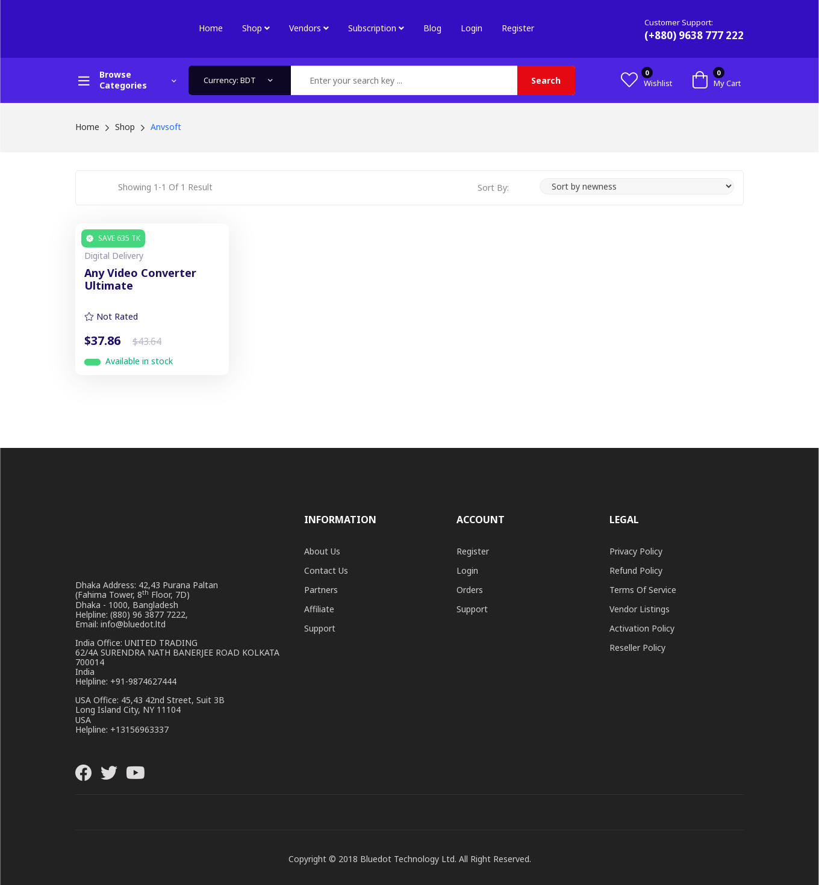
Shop (256, 28)
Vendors (309, 28)
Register (518, 28)
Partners (321, 589)
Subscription (376, 28)
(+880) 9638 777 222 (694, 35)
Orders (469, 589)
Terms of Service (642, 589)
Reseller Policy (637, 647)
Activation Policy (641, 628)
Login (471, 28)
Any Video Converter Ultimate (140, 280)
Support (319, 628)
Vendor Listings (639, 609)
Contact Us (326, 570)
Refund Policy (635, 570)
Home (211, 28)
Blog (432, 28)
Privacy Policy (635, 551)
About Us (322, 551)
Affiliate (319, 609)
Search (546, 80)
